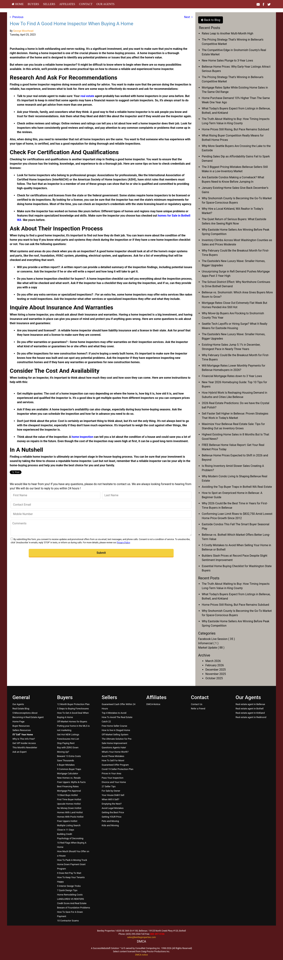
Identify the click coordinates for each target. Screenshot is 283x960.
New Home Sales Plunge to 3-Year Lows (227, 60)
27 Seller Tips (109, 786)
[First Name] (55, 495)
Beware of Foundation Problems (73, 907)
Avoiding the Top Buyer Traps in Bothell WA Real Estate (237, 486)
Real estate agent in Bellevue (250, 704)
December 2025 (215, 669)
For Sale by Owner (111, 790)
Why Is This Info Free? (23, 738)
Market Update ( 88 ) (211, 647)
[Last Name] (147, 495)
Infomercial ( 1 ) (208, 643)
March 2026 (213, 661)
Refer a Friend (198, 708)
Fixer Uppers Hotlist (67, 821)
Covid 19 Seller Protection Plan (117, 769)
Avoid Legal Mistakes (112, 808)
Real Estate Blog (20, 708)
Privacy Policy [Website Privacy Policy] (123, 542)
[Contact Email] (101, 504)
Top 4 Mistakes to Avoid (114, 713)
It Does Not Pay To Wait (69, 873)
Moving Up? (63, 751)
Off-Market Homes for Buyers (72, 721)
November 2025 (215, 674)
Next (188, 17)
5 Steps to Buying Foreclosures (73, 708)
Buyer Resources (21, 726)
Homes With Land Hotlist (70, 812)
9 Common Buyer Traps (69, 769)
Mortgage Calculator (67, 773)
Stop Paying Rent (66, 743)
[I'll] (22, 734)
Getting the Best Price (113, 812)
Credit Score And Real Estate (71, 903)
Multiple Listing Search (68, 825)
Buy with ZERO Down (68, 747)
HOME (18, 4)
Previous (16, 17)
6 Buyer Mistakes (66, 764)
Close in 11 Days (65, 829)
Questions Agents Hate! (114, 747)
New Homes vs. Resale (68, 777)
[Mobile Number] (101, 514)
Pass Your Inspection (112, 777)
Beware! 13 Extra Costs (69, 756)
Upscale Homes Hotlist (69, 803)
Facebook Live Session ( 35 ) (216, 639)
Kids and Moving (110, 825)
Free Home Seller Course (114, 726)
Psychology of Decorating (70, 838)
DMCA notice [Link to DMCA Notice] (141, 955)
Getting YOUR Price (111, 816)
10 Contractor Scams (68, 920)
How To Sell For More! (113, 760)
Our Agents (105, 4)
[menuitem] (18, 4)
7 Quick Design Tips (67, 890)
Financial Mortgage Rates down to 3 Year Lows (232, 376)
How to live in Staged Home (116, 730)
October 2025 (214, 678)
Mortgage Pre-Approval (69, 790)
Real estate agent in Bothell (250, 708)
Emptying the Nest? (111, 803)
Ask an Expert (19, 751)
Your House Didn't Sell (113, 795)
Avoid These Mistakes (113, 756)
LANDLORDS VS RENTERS (70, 899)
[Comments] (101, 528)
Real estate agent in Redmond (251, 717)
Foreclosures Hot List (68, 738)
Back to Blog (210, 20)
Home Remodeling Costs (69, 894)
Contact (85, 4)
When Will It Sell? (110, 799)
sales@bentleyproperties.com (141, 937)
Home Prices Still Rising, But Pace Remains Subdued (235, 129)
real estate (87, 96)
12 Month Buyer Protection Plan (73, 704)
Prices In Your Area (111, 773)
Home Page (18, 721)
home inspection (82, 437)
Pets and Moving (110, 821)
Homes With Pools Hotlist (70, 816)
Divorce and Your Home (114, 782)
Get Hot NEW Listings (68, 734)
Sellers (49, 4)
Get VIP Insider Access (24, 743)
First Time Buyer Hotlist (69, 799)
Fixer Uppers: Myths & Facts (71, 782)
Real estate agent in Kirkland (250, 713)
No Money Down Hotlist (69, 808)
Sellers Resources (21, 730)
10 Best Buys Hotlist (67, 795)
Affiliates (67, 4)
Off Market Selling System (115, 734)
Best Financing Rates (68, 786)
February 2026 (214, 665)
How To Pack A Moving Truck (72, 860)
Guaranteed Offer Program (115, 764)
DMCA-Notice (153, 704)
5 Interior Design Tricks (69, 886)
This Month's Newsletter (24, 747)
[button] (101, 553)
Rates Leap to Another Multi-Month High (227, 33)
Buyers (33, 4)
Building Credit (64, 834)
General (21, 697)
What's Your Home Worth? (115, 751)
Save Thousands (65, 760)
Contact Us (196, 704)
